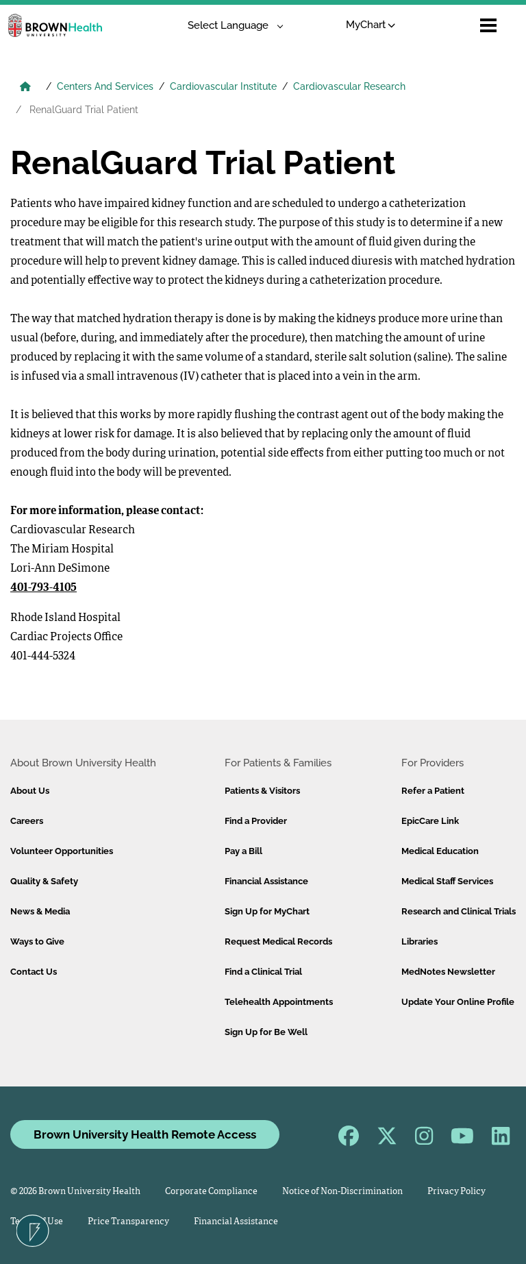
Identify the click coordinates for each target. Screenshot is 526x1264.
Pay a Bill (243, 851)
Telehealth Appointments (279, 1002)
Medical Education (440, 851)
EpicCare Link (430, 821)
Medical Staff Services (447, 881)
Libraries (419, 941)
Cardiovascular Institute (223, 86)
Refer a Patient (432, 791)
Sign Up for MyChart (267, 911)
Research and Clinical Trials (458, 911)
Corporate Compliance (211, 1191)
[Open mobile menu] (488, 25)
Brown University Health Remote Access (145, 1134)
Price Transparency (128, 1221)
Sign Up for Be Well (266, 1032)
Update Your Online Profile (457, 1002)
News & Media (40, 911)
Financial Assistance (266, 881)
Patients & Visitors (262, 791)
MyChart (371, 25)
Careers (26, 821)
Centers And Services (105, 86)
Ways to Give (37, 941)
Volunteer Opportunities (61, 851)
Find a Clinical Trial (263, 972)
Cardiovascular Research (349, 86)
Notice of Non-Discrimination (342, 1191)
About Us (29, 791)
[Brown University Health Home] (25, 88)
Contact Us (33, 972)
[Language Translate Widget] (230, 26)
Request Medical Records (278, 941)
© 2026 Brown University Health (75, 1191)
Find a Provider (256, 821)
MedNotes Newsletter (448, 972)
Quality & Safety (44, 881)
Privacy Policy (456, 1191)
